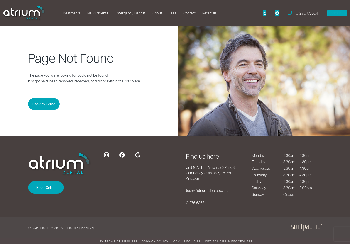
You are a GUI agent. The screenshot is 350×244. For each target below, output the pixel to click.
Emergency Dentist (130, 13)
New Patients (97, 13)
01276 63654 (196, 202)
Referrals (209, 13)
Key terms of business (117, 241)
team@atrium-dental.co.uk (207, 190)
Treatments (71, 13)
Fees (172, 13)
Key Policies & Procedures (228, 241)
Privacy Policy (155, 241)
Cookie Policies (187, 241)
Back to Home (47, 103)
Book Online (46, 187)
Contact (189, 13)
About (157, 13)
